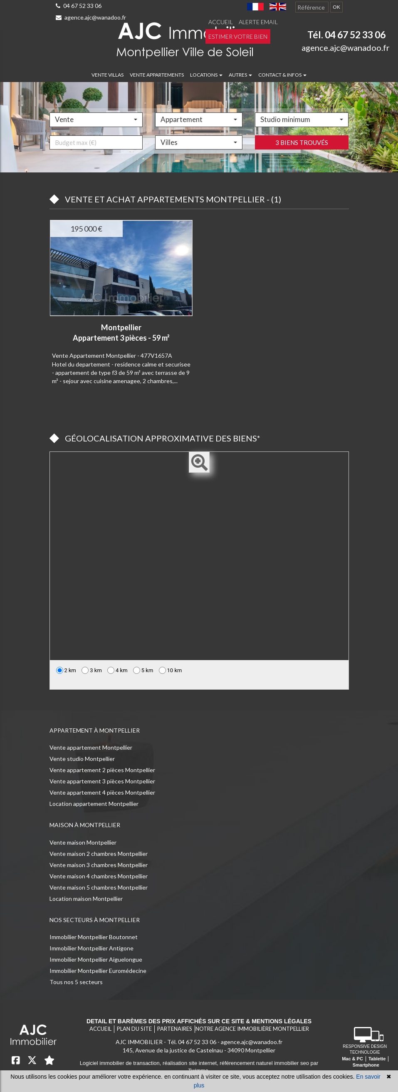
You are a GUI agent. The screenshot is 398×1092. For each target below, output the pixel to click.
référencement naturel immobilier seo (265, 1063)
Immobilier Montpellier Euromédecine (97, 970)
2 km (66, 670)
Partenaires (174, 1028)
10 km (170, 670)
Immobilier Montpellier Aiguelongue (95, 959)
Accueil (220, 21)
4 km (117, 670)
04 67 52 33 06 (78, 5)
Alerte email (258, 21)
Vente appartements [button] (157, 75)
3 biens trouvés (301, 169)
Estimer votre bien (237, 36)
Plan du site (134, 1028)
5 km (143, 670)
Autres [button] (240, 75)
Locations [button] (206, 75)
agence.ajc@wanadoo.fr (91, 17)
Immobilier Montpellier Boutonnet (93, 936)
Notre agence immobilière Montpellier (252, 1028)
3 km (92, 670)
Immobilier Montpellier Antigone (91, 948)
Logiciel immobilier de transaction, (121, 1063)
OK (336, 7)
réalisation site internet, (191, 1063)
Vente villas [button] (107, 75)
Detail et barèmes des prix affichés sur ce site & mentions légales (199, 1021)
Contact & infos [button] (282, 75)
